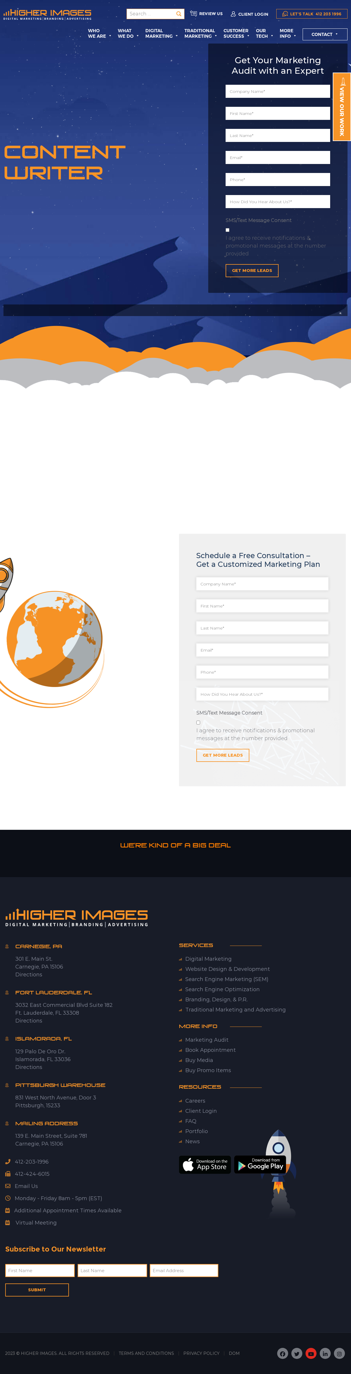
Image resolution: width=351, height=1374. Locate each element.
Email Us (21, 1186)
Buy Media (199, 1060)
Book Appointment (210, 1050)
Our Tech (265, 33)
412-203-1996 (27, 1162)
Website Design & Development (227, 969)
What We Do (129, 33)
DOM (234, 1353)
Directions (28, 974)
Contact (325, 34)
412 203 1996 (311, 14)
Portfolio (196, 1131)
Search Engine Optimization (222, 989)
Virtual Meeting (36, 1223)
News (192, 1141)
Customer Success (237, 33)
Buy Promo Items (208, 1070)
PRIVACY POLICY (201, 1353)
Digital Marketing (208, 959)
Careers (195, 1101)
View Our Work (342, 106)
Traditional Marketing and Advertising (235, 1010)
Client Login (201, 1111)
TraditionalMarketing (201, 33)
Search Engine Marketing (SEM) (226, 979)
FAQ (190, 1121)
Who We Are (100, 33)
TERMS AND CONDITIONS (146, 1353)
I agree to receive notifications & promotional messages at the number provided (276, 246)
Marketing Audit (206, 1040)
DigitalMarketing (162, 33)
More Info (288, 33)
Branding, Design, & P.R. (216, 999)
